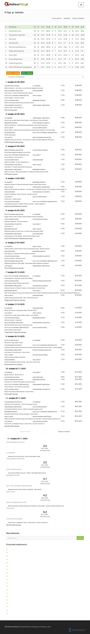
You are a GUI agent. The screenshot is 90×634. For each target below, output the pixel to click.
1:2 (62, 90)
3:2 (62, 164)
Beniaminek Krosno (15, 31)
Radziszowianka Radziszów (17, 47)
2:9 (62, 187)
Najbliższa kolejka (64, 431)
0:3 (62, 280)
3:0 (62, 100)
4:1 (62, 313)
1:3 (62, 122)
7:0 (62, 229)
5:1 (62, 127)
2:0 (62, 327)
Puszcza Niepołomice (15, 59)
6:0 (62, 308)
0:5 (62, 182)
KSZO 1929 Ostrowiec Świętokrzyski (20, 67)
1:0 (62, 132)
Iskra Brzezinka (13, 43)
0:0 (62, 377)
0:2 (62, 224)
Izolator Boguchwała (15, 63)
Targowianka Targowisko (17, 35)
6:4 (62, 118)
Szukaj (80, 538)
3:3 (62, 285)
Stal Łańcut (12, 39)
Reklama (29, 627)
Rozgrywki (67, 18)
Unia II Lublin (13, 55)
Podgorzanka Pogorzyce (16, 51)
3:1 (62, 201)
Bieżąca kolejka (25, 431)
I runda (9, 73)
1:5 (62, 85)
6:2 (62, 290)
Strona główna (56, 18)
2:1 (62, 191)
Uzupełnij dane (45, 450)
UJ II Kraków (12, 27)
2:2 (62, 265)
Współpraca (36, 627)
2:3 (62, 261)
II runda (16, 73)
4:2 (62, 416)
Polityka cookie (46, 627)
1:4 (62, 169)
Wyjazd (29, 73)
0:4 (62, 251)
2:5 (62, 137)
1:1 (62, 95)
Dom (23, 73)
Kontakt (22, 627)
